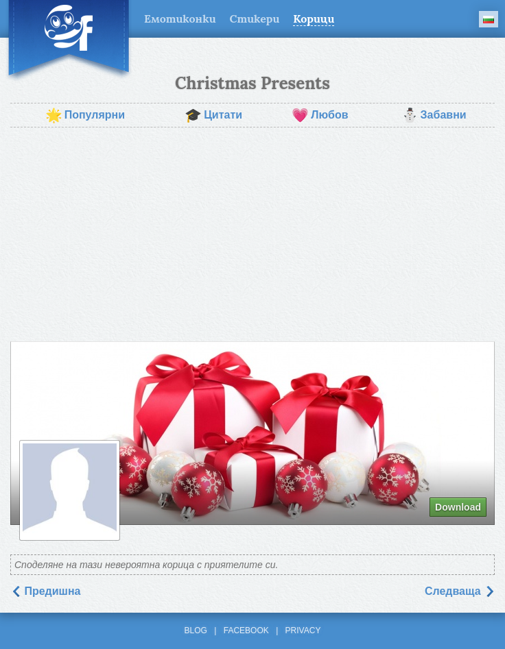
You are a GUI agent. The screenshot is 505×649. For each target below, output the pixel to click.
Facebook (246, 630)
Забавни (434, 115)
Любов (320, 115)
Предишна (45, 591)
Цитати (213, 115)
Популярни (85, 115)
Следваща (460, 591)
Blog (196, 630)
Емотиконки (180, 18)
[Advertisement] (252, 234)
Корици (313, 18)
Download (458, 507)
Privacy (303, 630)
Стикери (255, 18)
